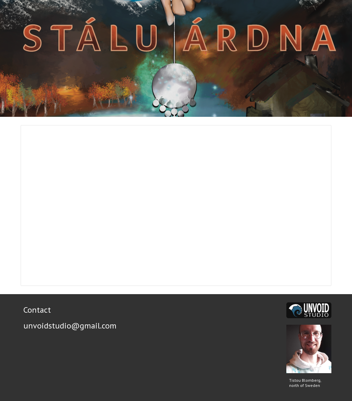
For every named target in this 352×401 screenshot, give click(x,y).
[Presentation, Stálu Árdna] (176, 205)
